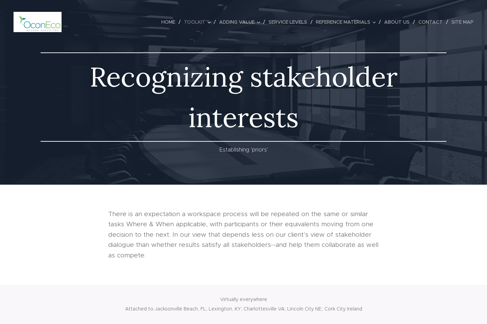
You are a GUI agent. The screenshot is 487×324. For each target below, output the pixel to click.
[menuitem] (170, 22)
